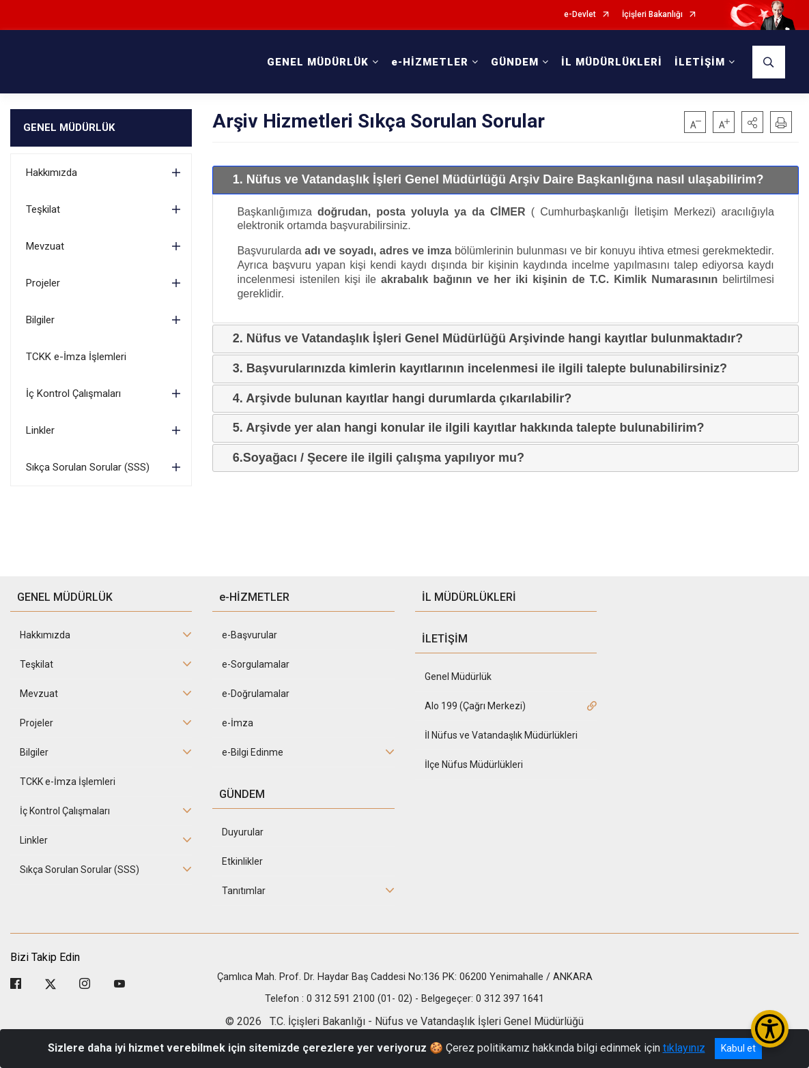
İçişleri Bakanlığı (652, 14)
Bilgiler (40, 320)
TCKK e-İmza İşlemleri (76, 357)
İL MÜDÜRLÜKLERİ (611, 62)
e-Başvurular (249, 634)
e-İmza (237, 722)
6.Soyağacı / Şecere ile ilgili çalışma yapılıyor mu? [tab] (373, 457)
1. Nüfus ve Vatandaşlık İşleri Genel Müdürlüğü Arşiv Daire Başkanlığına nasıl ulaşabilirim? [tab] (493, 179)
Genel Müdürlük (458, 676)
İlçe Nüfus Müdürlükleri (474, 764)
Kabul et (738, 1048)
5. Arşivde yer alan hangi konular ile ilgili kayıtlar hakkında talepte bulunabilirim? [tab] (463, 427)
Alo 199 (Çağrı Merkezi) (475, 705)
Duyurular (243, 832)
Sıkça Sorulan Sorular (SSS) (88, 467)
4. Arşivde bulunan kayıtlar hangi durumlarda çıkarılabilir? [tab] (396, 398)
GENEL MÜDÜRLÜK (69, 127)
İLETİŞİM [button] (700, 62)
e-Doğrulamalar (255, 693)
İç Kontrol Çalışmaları (73, 393)
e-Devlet (580, 14)
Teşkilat (43, 209)
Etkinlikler (242, 861)
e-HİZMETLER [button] (429, 62)
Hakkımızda (51, 172)
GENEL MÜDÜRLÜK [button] (318, 62)
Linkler (40, 430)
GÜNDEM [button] (515, 62)
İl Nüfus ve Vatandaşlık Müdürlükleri (501, 735)
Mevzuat (45, 246)
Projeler (43, 283)
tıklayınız (684, 1047)
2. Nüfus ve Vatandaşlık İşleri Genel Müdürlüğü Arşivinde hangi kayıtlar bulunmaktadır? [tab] (482, 338)
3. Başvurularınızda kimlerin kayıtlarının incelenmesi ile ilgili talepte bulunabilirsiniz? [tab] (474, 368)
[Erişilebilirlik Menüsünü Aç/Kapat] (770, 1029)
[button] (752, 122)
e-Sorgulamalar (255, 664)
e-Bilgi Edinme (252, 752)
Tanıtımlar (244, 890)
